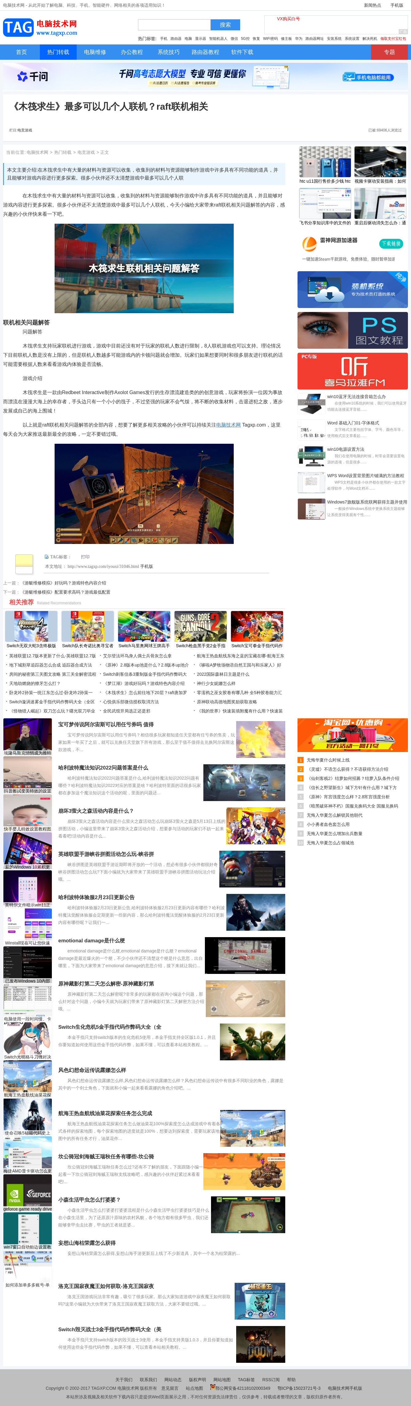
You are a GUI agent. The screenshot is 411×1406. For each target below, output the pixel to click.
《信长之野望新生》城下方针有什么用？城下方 (352, 787)
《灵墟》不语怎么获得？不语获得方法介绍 (347, 769)
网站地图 (222, 1379)
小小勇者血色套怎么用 (328, 824)
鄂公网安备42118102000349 (240, 1388)
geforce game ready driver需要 (27, 1209)
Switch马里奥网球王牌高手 (144, 645)
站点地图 (194, 1388)
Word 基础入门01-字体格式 (353, 422)
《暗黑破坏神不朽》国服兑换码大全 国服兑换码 (352, 806)
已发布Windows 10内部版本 (27, 981)
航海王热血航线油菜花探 (27, 1094)
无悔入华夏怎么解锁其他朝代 (335, 815)
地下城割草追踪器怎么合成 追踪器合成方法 (50, 665)
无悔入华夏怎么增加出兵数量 (335, 833)
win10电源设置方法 (345, 449)
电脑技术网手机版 (345, 1388)
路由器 (176, 38)
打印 (85, 557)
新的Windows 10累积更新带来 (27, 867)
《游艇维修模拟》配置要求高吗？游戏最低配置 (65, 592)
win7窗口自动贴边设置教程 (28, 1247)
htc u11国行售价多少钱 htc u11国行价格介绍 (325, 182)
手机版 (396, 5)
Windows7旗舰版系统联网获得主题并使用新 (367, 503)
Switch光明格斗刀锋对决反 (27, 1057)
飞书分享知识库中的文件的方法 (325, 223)
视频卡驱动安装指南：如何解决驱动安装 (380, 182)
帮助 (291, 1379)
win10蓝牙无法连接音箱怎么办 (356, 396)
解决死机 (370, 38)
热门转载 (62, 152)
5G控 (245, 38)
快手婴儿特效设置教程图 (27, 828)
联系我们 (148, 1379)
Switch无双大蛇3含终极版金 (31, 646)
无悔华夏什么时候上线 (328, 760)
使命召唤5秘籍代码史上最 (27, 1133)
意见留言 (170, 1388)
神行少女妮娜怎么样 (216, 683)
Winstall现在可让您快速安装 (27, 943)
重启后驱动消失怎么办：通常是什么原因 (380, 223)
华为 (298, 38)
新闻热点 (372, 5)
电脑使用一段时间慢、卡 (27, 1018)
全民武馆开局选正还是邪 (126, 711)
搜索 (225, 25)
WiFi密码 (270, 38)
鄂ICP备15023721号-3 (300, 1388)
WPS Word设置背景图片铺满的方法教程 (365, 475)
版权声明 (197, 1379)
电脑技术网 (37, 152)
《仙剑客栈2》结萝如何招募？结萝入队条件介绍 (353, 778)
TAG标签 (246, 1379)
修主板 (286, 38)
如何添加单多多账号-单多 (28, 1285)
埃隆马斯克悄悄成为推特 (27, 752)
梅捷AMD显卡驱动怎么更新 (27, 1171)
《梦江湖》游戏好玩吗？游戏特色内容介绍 (144, 683)
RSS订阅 (271, 1379)
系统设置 (352, 38)
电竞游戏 (24, 130)
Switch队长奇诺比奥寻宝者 (87, 645)
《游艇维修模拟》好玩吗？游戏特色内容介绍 (63, 582)
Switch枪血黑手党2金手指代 (200, 646)
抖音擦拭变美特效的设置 (27, 790)
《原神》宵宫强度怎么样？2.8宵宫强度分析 (348, 796)
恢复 (256, 38)
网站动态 (173, 1379)
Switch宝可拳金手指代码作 (256, 645)
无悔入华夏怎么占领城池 (330, 842)
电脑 (188, 38)
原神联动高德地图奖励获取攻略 (227, 701)
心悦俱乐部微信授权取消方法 (131, 701)
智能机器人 (218, 38)
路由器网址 (314, 38)
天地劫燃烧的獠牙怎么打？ (35, 683)
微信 (234, 38)
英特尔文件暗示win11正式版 (28, 905)
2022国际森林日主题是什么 (223, 674)
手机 (163, 38)
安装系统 (334, 38)
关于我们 (124, 1379)
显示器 (200, 38)
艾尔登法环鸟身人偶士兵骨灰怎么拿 (137, 655)
